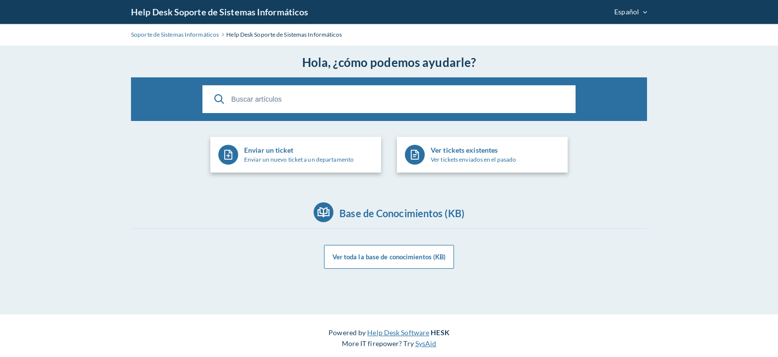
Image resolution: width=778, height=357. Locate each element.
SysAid (426, 343)
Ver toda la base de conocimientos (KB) (389, 256)
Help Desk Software (398, 332)
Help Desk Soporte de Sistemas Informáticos (219, 11)
